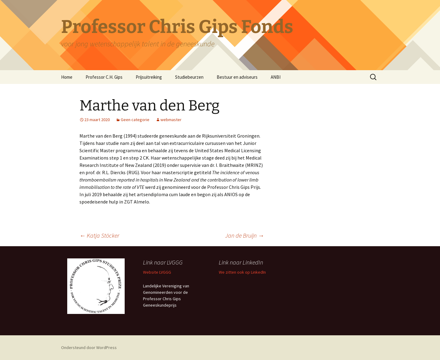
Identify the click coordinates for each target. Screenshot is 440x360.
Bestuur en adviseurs (237, 77)
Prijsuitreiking (149, 77)
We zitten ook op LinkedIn (242, 272)
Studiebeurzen (189, 77)
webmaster (171, 119)
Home (66, 77)
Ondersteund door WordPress (89, 347)
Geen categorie (135, 119)
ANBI (275, 77)
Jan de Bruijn (244, 235)
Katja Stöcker (99, 235)
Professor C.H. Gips (104, 77)
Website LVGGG (157, 272)
